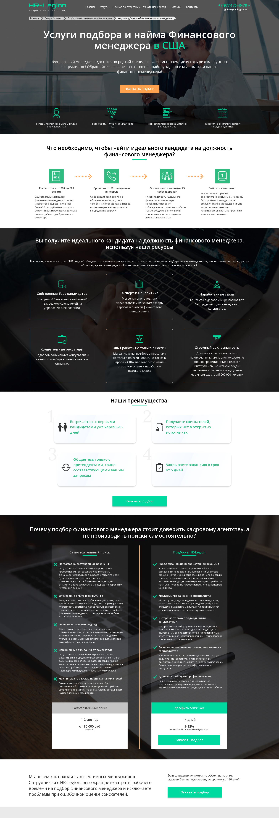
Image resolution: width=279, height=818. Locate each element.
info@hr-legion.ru (237, 9)
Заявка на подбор (139, 89)
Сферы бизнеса (53, 18)
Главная (91, 7)
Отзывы (176, 7)
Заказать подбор (139, 501)
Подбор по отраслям (125, 7)
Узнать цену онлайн (155, 7)
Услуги (104, 7)
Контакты (192, 7)
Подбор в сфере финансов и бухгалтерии (90, 18)
